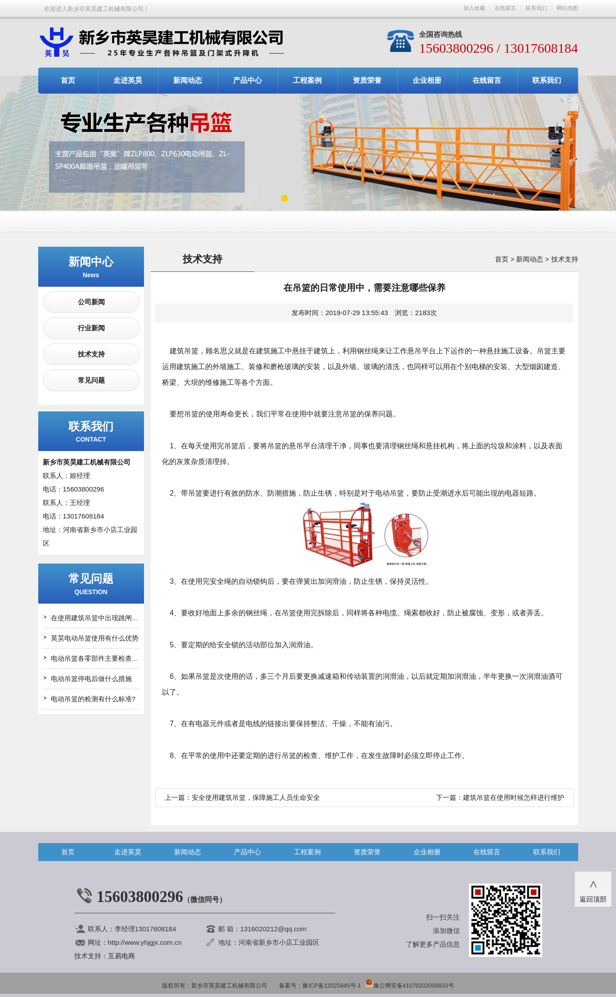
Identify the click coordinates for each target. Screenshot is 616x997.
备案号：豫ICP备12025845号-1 (320, 985)
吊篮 (231, 446)
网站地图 (567, 8)
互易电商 (121, 956)
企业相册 (427, 80)
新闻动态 (187, 80)
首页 (68, 80)
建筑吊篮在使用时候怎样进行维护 (513, 797)
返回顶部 (593, 888)
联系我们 (536, 8)
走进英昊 (127, 80)
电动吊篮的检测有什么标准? (93, 699)
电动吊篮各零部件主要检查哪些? (100, 658)
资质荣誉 (367, 80)
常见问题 (91, 380)
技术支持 (91, 354)
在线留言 (505, 8)
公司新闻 (91, 302)
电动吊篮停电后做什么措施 (91, 678)
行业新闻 (91, 328)
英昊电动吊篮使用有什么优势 (95, 638)
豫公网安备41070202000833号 (409, 985)
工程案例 (307, 80)
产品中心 (247, 80)
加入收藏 (474, 8)
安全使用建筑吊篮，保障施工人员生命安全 (256, 797)
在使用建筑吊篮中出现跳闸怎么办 (101, 618)
